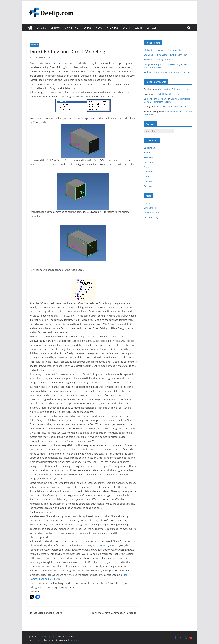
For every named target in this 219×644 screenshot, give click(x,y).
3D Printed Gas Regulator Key (158, 59)
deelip (48, 58)
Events (127, 27)
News (99, 27)
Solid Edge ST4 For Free (169, 94)
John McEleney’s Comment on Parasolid (116, 612)
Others (147, 176)
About (138, 27)
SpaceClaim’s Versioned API (173, 106)
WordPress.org (151, 217)
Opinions (56, 27)
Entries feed (150, 207)
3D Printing (71, 27)
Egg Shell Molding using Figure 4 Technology (165, 54)
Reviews (87, 27)
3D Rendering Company (155, 98)
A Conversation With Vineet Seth (172, 89)
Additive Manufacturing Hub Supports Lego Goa (167, 72)
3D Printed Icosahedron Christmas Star (163, 50)
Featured (41, 27)
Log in (147, 203)
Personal (148, 181)
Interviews (112, 27)
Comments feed (151, 212)
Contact (151, 27)
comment (52, 63)
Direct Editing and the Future (44, 612)
